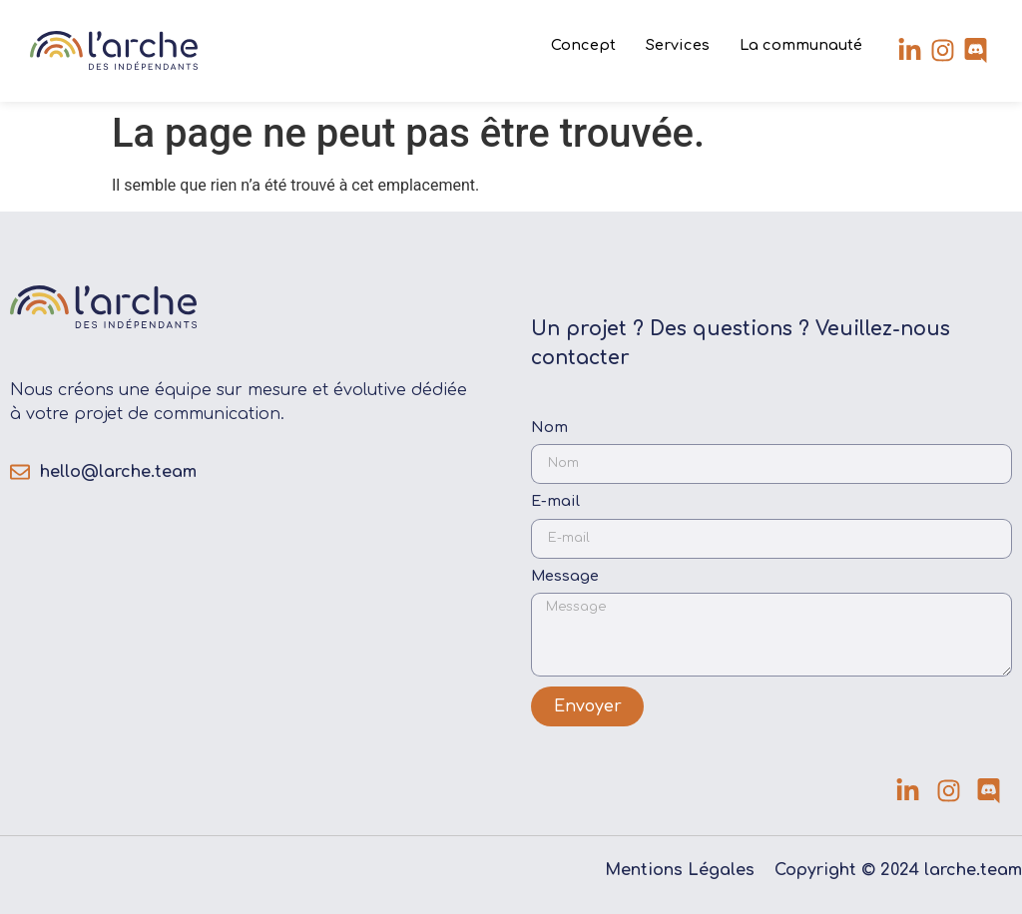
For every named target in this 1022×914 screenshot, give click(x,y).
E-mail (555, 501)
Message (565, 576)
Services (678, 45)
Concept (583, 45)
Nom (549, 427)
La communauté (801, 45)
